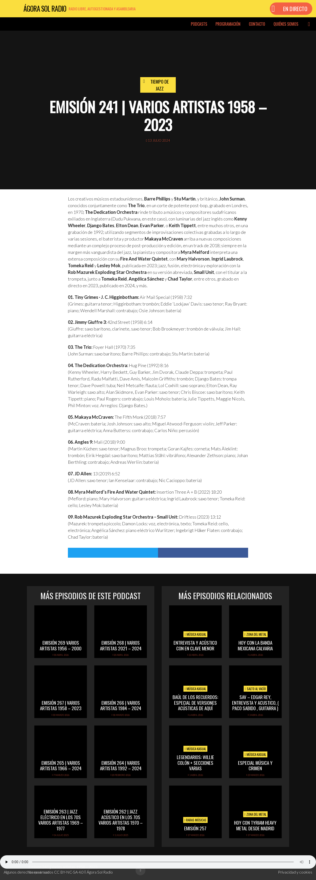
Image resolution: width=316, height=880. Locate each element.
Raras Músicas (195, 819)
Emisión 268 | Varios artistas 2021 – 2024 (120, 645)
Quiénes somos (286, 24)
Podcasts (199, 24)
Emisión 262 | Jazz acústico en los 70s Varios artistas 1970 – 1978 (121, 820)
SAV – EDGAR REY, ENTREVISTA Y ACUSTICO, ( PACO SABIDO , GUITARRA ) (255, 702)
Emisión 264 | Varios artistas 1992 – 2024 (120, 765)
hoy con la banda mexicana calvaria (255, 645)
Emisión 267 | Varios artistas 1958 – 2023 (60, 705)
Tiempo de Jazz (159, 85)
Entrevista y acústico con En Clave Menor (195, 645)
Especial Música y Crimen (255, 765)
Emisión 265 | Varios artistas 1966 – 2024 (60, 765)
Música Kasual (195, 634)
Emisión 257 (195, 828)
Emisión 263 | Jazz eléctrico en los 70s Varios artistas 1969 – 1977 (60, 820)
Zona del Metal (255, 634)
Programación (228, 24)
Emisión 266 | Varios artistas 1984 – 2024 (120, 705)
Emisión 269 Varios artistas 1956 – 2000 (60, 645)
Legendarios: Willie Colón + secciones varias (195, 762)
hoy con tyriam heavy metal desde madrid (255, 825)
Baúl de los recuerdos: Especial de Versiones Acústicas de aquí (195, 702)
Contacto (257, 24)
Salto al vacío (255, 688)
